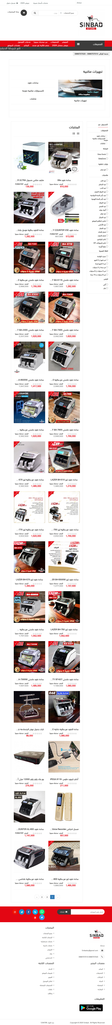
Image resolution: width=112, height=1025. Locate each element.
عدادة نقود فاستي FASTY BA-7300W (29, 679)
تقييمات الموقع (47, 973)
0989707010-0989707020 (88, 956)
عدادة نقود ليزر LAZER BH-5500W (63, 579)
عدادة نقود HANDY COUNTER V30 (63, 230)
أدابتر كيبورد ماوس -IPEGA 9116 (64, 779)
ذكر (105, 288)
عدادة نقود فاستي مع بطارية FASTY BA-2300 (63, 379)
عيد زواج (103, 213)
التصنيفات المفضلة (46, 985)
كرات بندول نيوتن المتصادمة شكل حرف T (29, 729)
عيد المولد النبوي (100, 191)
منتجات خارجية (48, 945)
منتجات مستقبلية (47, 941)
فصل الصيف (102, 235)
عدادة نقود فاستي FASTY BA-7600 (63, 429)
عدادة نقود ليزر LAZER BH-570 (29, 579)
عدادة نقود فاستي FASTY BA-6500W (29, 379)
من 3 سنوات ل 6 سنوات (97, 271)
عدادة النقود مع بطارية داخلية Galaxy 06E (63, 729)
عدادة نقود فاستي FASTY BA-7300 (63, 330)
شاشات (33, 98)
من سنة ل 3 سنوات (99, 267)
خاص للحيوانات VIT (99, 243)
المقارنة (100, 989)
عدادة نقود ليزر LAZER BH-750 (64, 629)
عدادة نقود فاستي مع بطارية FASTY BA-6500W (29, 629)
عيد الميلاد (102, 202)
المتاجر (101, 968)
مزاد (51, 953)
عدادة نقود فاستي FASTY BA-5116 (63, 280)
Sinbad (86, 1022)
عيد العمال (102, 217)
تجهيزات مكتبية (80, 100)
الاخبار (51, 968)
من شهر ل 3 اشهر (100, 260)
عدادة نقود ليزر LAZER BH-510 (64, 479)
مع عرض (103, 169)
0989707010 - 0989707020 (86, 53)
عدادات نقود (33, 82)
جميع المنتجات (48, 933)
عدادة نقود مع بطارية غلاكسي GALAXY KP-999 (29, 879)
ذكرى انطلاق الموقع (99, 221)
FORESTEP (19, 184)
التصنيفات (99, 973)
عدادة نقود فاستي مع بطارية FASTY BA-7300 (29, 280)
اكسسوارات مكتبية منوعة (33, 90)
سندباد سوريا (54, 184)
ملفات (50, 989)
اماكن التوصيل (48, 981)
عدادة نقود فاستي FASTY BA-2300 (29, 330)
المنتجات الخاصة (47, 937)
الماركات (100, 977)
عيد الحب (103, 188)
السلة (101, 981)
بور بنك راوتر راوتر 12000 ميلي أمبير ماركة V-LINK (29, 779)
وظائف (50, 993)
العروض (50, 949)
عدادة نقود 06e (64, 180)
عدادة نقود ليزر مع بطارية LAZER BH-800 (63, 879)
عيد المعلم (102, 184)
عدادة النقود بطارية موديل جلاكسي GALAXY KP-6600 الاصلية (29, 230)
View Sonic (101, 154)
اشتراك (62, 911)
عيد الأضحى (102, 224)
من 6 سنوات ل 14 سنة (98, 274)
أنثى (104, 284)
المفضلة (100, 985)
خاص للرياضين (101, 239)
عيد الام (103, 180)
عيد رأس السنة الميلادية (98, 195)
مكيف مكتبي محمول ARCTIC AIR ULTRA (29, 180)
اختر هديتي (49, 957)
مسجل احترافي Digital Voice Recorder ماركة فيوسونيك (63, 829)
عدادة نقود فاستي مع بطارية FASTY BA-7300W (29, 429)
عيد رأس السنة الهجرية (98, 199)
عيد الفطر (102, 228)
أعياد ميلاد (102, 210)
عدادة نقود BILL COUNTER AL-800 (29, 829)
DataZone (102, 158)
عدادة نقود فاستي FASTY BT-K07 (64, 679)
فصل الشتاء (102, 232)
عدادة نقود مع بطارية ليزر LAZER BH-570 (29, 479)
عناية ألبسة (102, 246)
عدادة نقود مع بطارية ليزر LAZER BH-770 (29, 529)
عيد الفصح (102, 206)
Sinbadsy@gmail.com (90, 950)
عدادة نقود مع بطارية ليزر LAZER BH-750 (63, 529)
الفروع (50, 977)
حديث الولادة (101, 256)
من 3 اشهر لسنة (100, 263)
